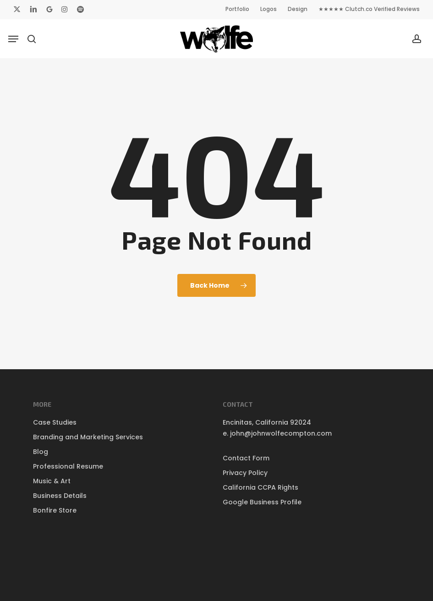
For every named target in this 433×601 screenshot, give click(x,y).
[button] (13, 39)
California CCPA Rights (260, 487)
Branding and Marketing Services (88, 437)
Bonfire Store (55, 510)
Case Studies (55, 422)
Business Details (60, 495)
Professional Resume (68, 466)
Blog (40, 451)
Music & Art (52, 481)
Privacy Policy (245, 472)
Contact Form (246, 458)
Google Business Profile (262, 502)
